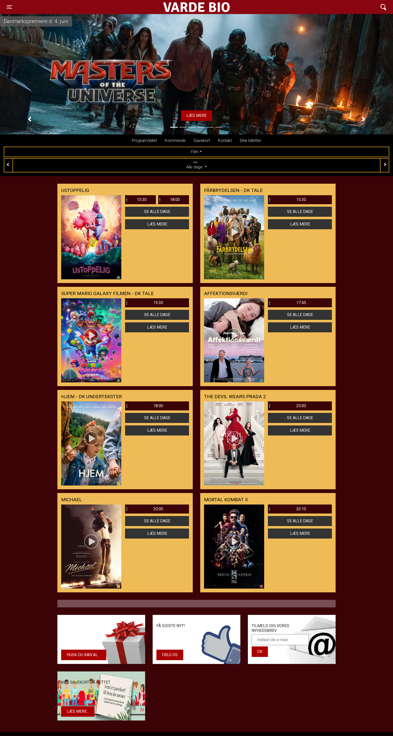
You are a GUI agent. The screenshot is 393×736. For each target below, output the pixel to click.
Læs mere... (78, 711)
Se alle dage (157, 211)
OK (259, 651)
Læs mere (196, 115)
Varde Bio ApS (177, 7)
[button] (29, 119)
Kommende (175, 140)
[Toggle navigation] (9, 7)
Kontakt (225, 140)
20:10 (287, 509)
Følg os (170, 654)
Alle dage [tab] (196, 164)
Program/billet (144, 140)
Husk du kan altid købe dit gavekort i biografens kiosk (86, 654)
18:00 (169, 199)
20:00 (287, 405)
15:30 (136, 199)
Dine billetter (250, 140)
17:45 (287, 302)
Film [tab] (195, 151)
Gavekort (202, 140)
